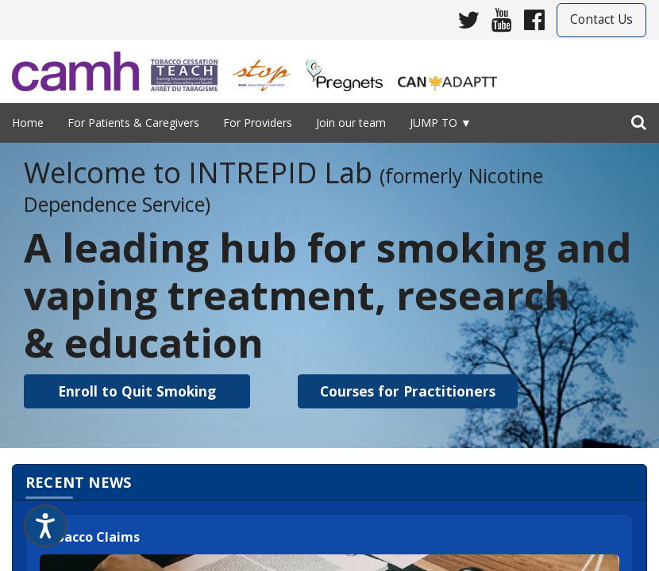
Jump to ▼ (441, 122)
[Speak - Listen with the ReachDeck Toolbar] (45, 525)
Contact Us (601, 19)
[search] (638, 119)
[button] (137, 391)
